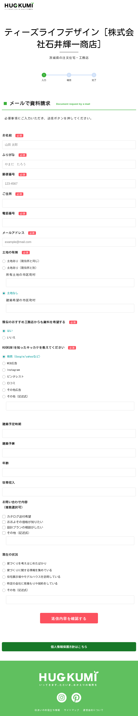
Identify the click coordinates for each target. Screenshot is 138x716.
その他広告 (14, 389)
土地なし (12, 293)
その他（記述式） (18, 396)
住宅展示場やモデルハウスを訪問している (34, 576)
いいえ (11, 337)
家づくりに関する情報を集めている (29, 570)
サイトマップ (71, 710)
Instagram (13, 369)
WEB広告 (12, 363)
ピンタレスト (15, 376)
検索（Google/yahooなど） (24, 356)
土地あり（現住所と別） (22, 267)
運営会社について (93, 710)
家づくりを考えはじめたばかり (26, 563)
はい (10, 330)
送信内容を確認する (69, 619)
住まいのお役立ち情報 (47, 710)
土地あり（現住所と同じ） (24, 261)
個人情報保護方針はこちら (69, 646)
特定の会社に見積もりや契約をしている (32, 583)
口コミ (11, 383)
